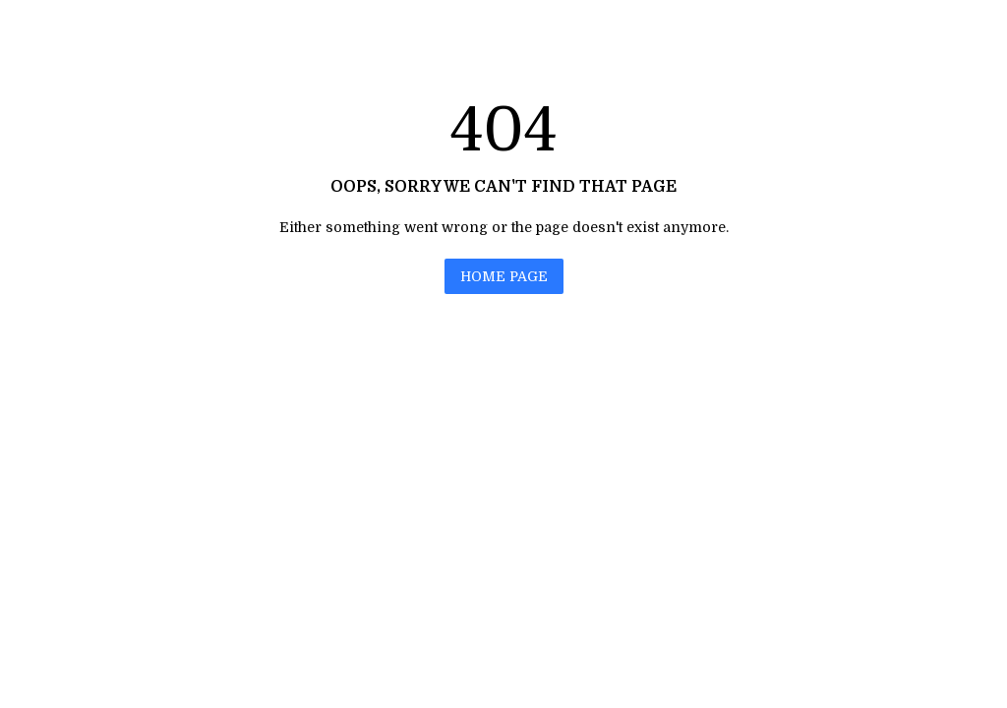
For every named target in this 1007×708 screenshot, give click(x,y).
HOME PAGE (504, 276)
